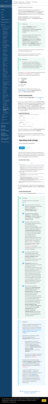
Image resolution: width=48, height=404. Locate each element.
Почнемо (3, 9)
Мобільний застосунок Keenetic (6, 130)
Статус (6, 14)
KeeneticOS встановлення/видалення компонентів (6, 33)
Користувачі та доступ (6, 117)
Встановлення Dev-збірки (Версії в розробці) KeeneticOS (6, 46)
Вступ (6, 12)
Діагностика (6, 119)
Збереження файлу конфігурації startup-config (5, 70)
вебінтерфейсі (22, 90)
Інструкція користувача (18, 2)
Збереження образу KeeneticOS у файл (5, 65)
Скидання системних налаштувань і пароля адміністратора (6, 105)
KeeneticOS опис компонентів (6, 29)
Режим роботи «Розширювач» (6, 112)
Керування (6, 24)
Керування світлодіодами (5, 87)
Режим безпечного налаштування (5, 54)
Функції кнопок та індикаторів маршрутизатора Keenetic (6, 83)
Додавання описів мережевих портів (5, 91)
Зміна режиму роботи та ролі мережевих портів (5, 96)
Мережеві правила (6, 22)
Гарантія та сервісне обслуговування (6, 138)
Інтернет (6, 17)
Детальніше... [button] (13, 402)
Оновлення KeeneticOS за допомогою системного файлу (5, 59)
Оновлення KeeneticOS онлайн (5, 37)
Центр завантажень (5, 141)
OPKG (6, 121)
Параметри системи (6, 27)
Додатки (6, 115)
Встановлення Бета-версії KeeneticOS (5, 41)
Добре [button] (44, 400)
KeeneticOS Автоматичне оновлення (5, 50)
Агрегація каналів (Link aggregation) (6, 100)
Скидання (34, 374)
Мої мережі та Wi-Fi (6, 19)
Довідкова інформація (6, 126)
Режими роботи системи (6, 110)
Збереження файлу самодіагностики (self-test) (6, 75)
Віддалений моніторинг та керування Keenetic (6, 134)
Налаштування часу (5, 79)
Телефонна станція (6, 123)
